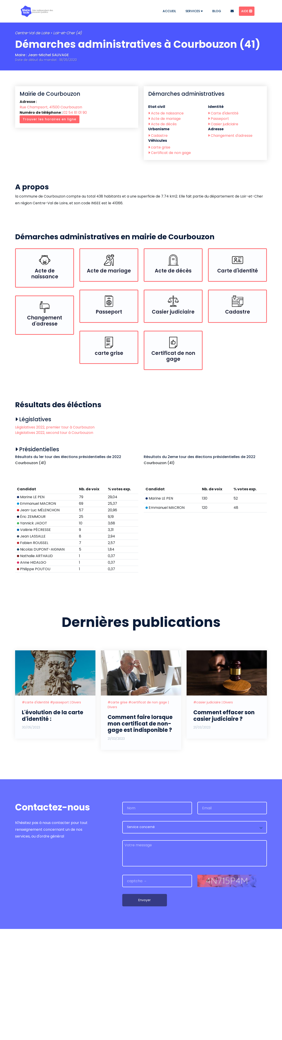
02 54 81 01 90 (75, 112)
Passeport (218, 118)
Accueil (169, 11)
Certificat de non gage (169, 152)
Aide (246, 11)
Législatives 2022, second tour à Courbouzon (54, 432)
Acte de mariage (164, 118)
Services (194, 11)
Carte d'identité (223, 113)
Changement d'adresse (230, 135)
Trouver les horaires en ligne (49, 119)
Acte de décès (162, 124)
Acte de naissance (166, 113)
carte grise (159, 147)
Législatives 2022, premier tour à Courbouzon (55, 427)
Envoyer (144, 1011)
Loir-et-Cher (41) (67, 33)
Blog (216, 11)
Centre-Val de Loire (32, 33)
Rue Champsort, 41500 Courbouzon (51, 107)
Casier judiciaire (223, 124)
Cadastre (158, 135)
